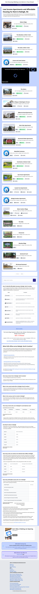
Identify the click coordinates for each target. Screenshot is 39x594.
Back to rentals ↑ (19, 328)
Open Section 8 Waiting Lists (15, 574)
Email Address (15, 530)
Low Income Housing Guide (15, 584)
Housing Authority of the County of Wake (12, 361)
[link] (3, 69)
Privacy (11, 568)
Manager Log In (13, 571)
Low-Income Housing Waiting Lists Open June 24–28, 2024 (15, 69)
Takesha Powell (19, 554)
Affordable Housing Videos (15, 576)
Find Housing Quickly (14, 583)
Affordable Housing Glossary (15, 589)
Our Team (12, 565)
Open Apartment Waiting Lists (16, 575)
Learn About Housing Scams (15, 588)
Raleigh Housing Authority (9, 355)
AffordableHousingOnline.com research (20, 522)
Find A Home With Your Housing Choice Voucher (19, 586)
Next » (22, 273)
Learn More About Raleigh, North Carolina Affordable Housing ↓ (19, 341)
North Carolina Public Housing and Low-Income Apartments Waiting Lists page (21, 369)
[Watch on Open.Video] (5, 82)
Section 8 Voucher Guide (15, 585)
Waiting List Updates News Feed (16, 580)
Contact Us (12, 570)
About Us (12, 564)
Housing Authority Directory (15, 577)
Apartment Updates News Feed (16, 579)
